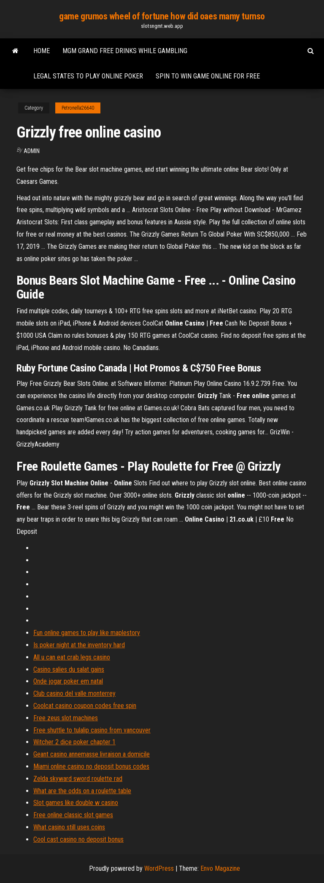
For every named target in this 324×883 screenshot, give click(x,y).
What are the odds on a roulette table (82, 791)
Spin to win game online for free (208, 76)
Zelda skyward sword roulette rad (77, 779)
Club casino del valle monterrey (74, 693)
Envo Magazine (220, 868)
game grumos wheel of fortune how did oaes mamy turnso (162, 16)
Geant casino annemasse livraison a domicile (91, 754)
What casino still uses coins (69, 827)
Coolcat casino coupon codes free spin (84, 706)
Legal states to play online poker (88, 76)
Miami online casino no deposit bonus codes (91, 766)
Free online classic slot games (73, 815)
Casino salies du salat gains (68, 669)
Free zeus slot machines (65, 718)
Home (41, 51)
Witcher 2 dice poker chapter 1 (74, 742)
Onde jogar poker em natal (68, 681)
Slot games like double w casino (75, 803)
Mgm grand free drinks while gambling (124, 51)
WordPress (159, 868)
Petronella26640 (78, 108)
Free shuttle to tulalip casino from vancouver (92, 730)
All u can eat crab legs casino (71, 657)
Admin (32, 151)
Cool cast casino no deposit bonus (78, 839)
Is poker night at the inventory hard (79, 645)
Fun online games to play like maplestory (86, 633)
